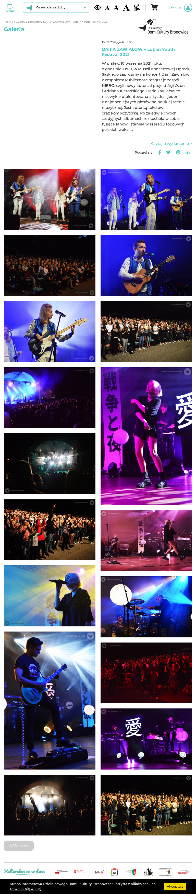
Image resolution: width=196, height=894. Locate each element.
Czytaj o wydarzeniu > (171, 143)
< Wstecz (19, 845)
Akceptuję (175, 886)
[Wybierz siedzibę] (56, 8)
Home (9, 22)
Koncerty (34, 22)
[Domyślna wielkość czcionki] (107, 7)
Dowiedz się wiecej (25, 889)
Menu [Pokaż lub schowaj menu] (10, 8)
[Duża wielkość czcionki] (126, 7)
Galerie (21, 22)
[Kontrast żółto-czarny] (97, 7)
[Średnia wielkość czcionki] (116, 7)
